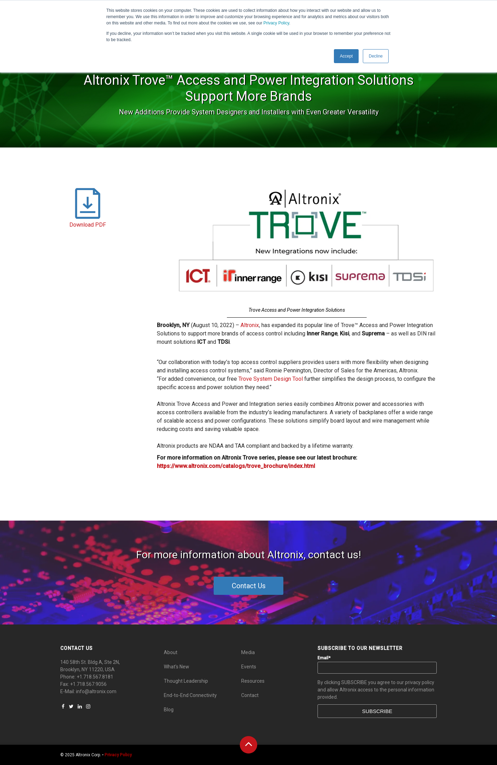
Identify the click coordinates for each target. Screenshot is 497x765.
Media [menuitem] (248, 652)
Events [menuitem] (248, 666)
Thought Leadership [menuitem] (186, 681)
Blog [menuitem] (169, 709)
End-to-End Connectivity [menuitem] (190, 695)
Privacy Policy (276, 23)
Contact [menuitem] (250, 695)
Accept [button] (346, 56)
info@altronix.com (96, 691)
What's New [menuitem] (176, 666)
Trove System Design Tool (270, 379)
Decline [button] (376, 56)
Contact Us (249, 586)
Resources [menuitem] (253, 681)
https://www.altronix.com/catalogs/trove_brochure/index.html (236, 466)
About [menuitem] (170, 652)
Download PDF (87, 224)
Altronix (249, 325)
